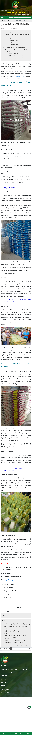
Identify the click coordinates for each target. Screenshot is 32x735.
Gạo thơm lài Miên (14, 44)
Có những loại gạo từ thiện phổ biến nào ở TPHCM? (15, 32)
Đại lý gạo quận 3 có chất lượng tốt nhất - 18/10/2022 (15, 635)
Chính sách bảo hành (5, 682)
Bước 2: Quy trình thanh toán (16, 55)
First (4, 648)
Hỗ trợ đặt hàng (4, 679)
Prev (7, 648)
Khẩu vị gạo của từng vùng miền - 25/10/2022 (13, 630)
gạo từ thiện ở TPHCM (18, 76)
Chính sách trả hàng (5, 681)
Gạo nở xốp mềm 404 (14, 38)
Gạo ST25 (12, 42)
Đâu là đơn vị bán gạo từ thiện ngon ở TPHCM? (14, 47)
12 (27, 648)
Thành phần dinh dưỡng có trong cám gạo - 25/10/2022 (16, 623)
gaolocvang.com (11, 580)
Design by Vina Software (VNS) (8, 694)
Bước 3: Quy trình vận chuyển (16, 58)
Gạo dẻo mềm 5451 (14, 40)
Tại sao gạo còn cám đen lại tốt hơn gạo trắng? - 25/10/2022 (17, 624)
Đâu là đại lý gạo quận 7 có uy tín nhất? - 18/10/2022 (15, 640)
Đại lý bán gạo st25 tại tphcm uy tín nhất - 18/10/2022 (15, 645)
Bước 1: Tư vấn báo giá (15, 53)
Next (30, 648)
